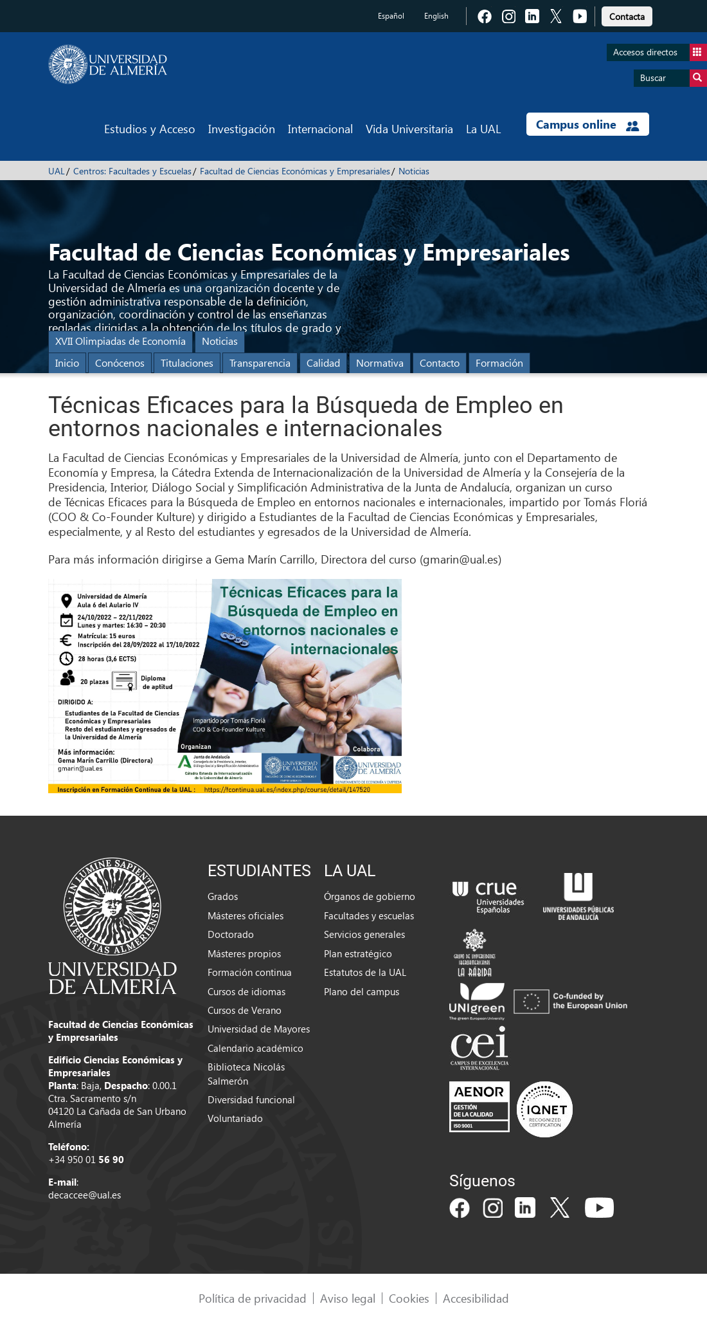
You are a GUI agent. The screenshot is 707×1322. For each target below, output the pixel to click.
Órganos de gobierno (369, 896)
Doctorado (231, 934)
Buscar (673, 78)
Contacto (440, 362)
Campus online (588, 124)
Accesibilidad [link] (476, 1298)
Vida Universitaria (409, 128)
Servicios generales (364, 934)
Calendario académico (255, 1048)
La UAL (483, 128)
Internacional (320, 128)
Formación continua (250, 972)
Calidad (323, 362)
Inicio (67, 362)
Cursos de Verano (245, 1010)
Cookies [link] (409, 1298)
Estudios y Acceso (149, 128)
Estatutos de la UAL (365, 972)
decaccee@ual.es (84, 1194)
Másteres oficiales (245, 915)
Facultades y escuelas (369, 915)
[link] (627, 14)
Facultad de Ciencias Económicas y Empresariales (295, 171)
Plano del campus (361, 991)
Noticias (413, 171)
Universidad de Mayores (259, 1028)
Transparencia (260, 362)
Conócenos (120, 362)
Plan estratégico (358, 953)
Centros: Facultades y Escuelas (132, 171)
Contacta (627, 16)
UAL (56, 171)
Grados (223, 896)
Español (391, 16)
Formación (499, 362)
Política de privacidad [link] (253, 1298)
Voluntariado (235, 1118)
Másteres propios (244, 953)
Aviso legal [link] (347, 1298)
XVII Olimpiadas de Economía (120, 340)
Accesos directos (660, 52)
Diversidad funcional (251, 1099)
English (436, 16)
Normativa (380, 362)
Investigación (241, 128)
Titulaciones (187, 362)
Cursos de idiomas (246, 991)
